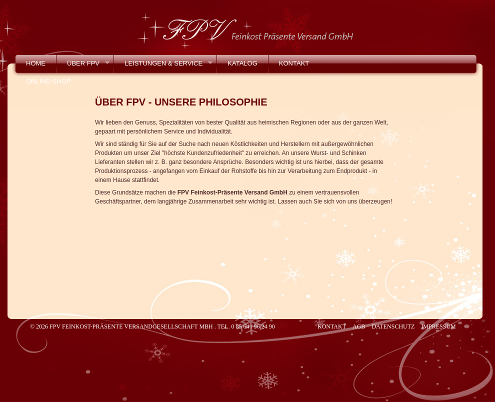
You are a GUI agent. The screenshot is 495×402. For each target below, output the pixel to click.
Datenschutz (393, 326)
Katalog (242, 63)
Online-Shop (48, 81)
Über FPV (83, 66)
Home (36, 63)
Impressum (438, 326)
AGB (358, 326)
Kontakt (294, 63)
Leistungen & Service (163, 66)
